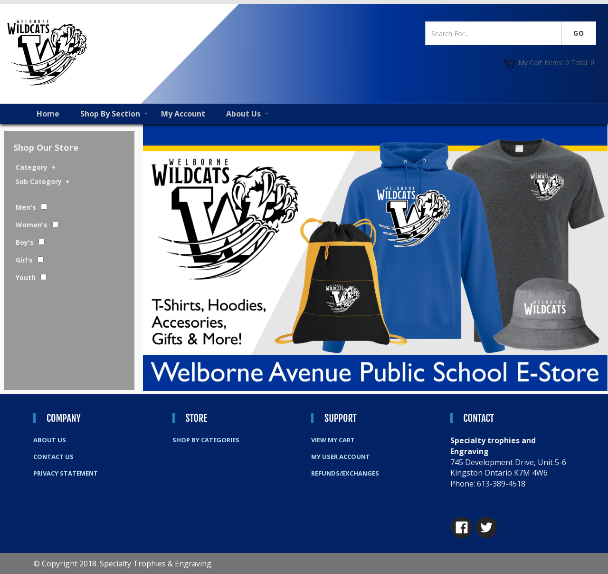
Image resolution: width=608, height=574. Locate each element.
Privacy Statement (65, 473)
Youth (26, 277)
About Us (243, 113)
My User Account (340, 456)
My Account (183, 113)
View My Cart (333, 440)
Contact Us (53, 456)
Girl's (24, 259)
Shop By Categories (205, 440)
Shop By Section (110, 113)
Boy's (25, 242)
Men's (26, 207)
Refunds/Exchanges (345, 473)
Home (48, 113)
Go (578, 33)
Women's (32, 224)
